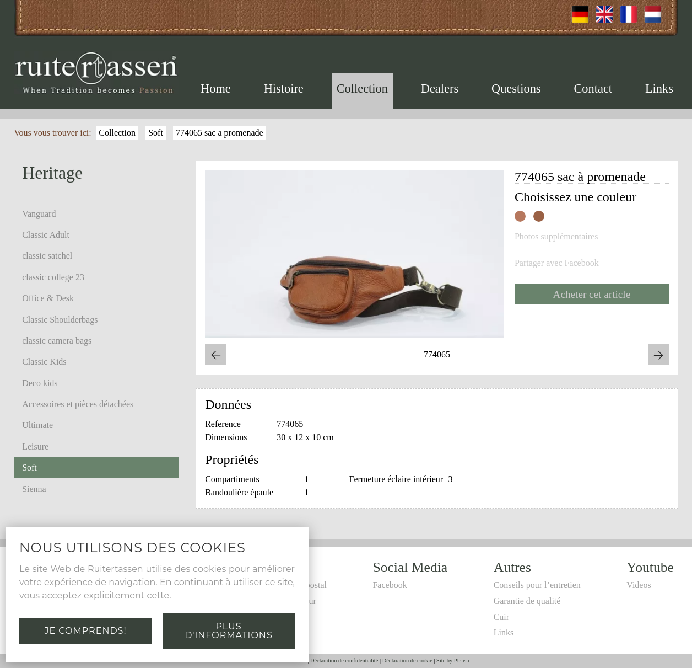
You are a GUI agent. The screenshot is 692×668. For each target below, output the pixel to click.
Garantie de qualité (527, 601)
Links (659, 88)
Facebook (389, 585)
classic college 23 (53, 277)
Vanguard (39, 213)
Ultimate (37, 425)
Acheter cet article (592, 294)
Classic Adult (45, 234)
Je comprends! (85, 631)
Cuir (501, 617)
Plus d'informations (228, 630)
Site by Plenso (452, 661)
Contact (593, 88)
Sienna (34, 489)
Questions (516, 88)
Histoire (284, 88)
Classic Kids (44, 361)
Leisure (35, 446)
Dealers (439, 88)
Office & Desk (48, 298)
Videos (638, 585)
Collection (362, 88)
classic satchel (47, 255)
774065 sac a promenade (219, 132)
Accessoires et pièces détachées (77, 404)
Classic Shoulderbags (60, 319)
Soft (155, 132)
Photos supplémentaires (556, 236)
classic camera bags (56, 340)
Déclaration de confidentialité (344, 661)
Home (216, 88)
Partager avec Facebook (557, 263)
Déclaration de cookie (407, 661)
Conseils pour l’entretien (537, 585)
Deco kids (39, 383)
